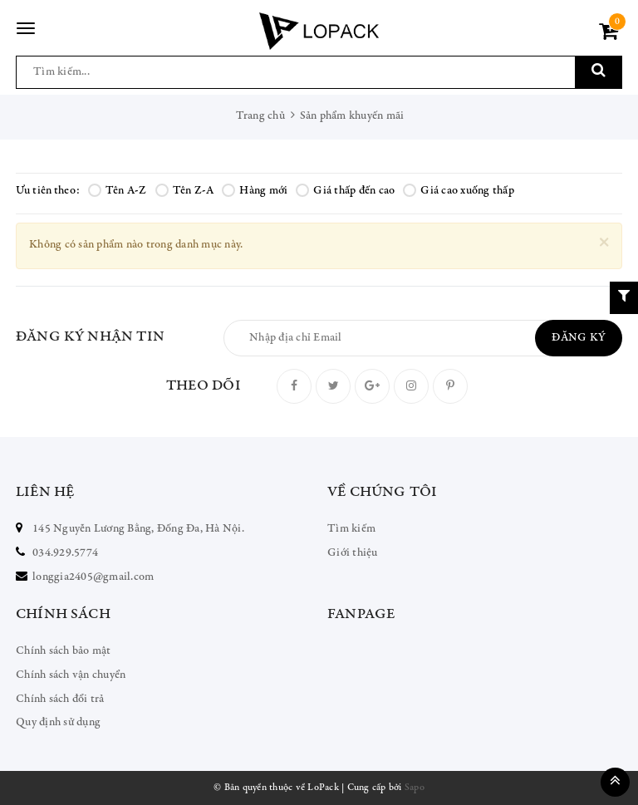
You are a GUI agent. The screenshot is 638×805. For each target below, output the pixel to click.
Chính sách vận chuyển (70, 675)
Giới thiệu (352, 553)
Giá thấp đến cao (345, 191)
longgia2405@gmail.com (93, 577)
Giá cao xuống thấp (458, 191)
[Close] (604, 243)
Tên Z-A (184, 191)
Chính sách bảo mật (63, 651)
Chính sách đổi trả (60, 699)
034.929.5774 (65, 553)
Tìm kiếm (351, 529)
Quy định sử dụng (58, 723)
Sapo (415, 788)
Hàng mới (254, 191)
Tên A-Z (117, 191)
